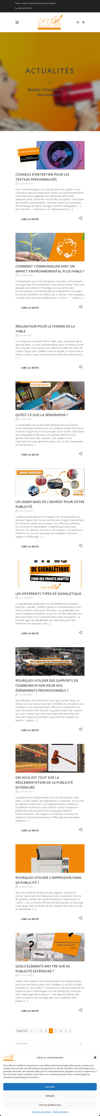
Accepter (50, 1086)
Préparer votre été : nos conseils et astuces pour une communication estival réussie (45, 1020)
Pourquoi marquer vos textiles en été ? (37, 1012)
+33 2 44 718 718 (24, 8)
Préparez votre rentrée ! (29, 1045)
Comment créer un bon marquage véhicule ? (40, 1038)
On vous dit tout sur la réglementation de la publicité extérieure (44, 728)
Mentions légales (60, 1111)
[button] (95, 1057)
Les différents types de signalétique (48, 539)
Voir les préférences (50, 1104)
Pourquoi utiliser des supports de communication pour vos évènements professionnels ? (46, 631)
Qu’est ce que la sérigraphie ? (41, 360)
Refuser (50, 1095)
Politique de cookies (41, 1111)
